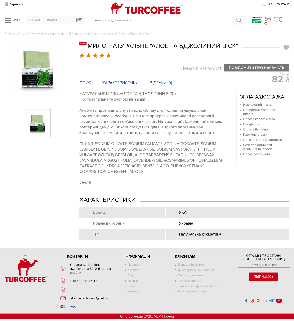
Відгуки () (161, 83)
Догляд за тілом (82, 33)
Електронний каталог (194, 293)
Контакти (134, 293)
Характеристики (120, 83)
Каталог (24, 33)
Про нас (133, 265)
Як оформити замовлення (197, 270)
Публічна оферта (190, 282)
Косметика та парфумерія (50, 33)
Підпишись (264, 277)
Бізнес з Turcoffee (191, 265)
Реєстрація (282, 4)
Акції (131, 276)
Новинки (134, 282)
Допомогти (255, 20)
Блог (131, 287)
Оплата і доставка (191, 276)
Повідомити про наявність (254, 68)
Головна (10, 33)
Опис (85, 83)
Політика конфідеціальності (199, 287)
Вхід (269, 4)
